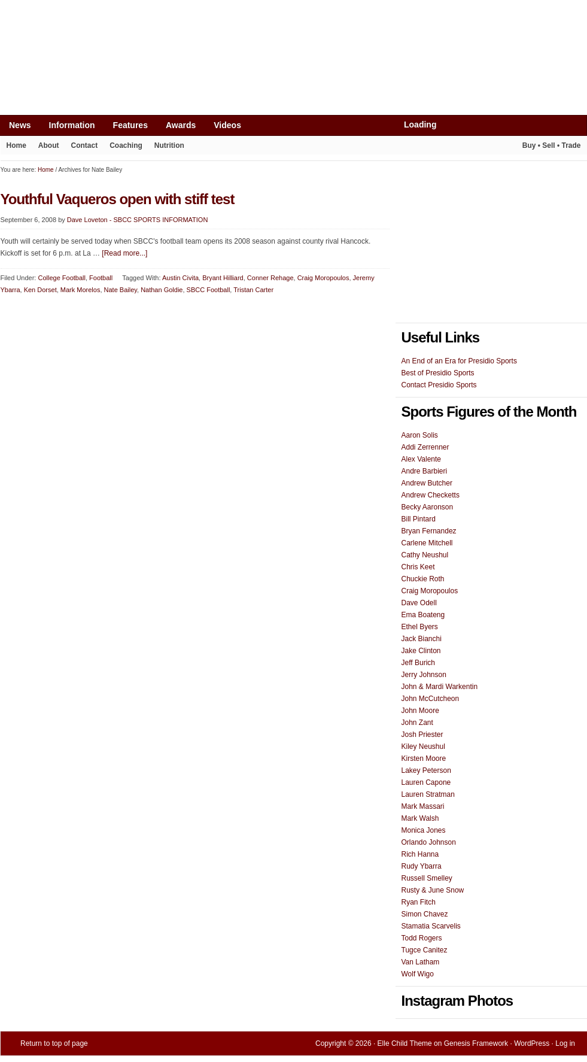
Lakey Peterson (426, 770)
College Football (62, 277)
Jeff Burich (418, 663)
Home (16, 145)
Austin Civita (180, 277)
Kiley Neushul (423, 746)
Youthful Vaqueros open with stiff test (118, 199)
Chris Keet (418, 567)
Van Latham (421, 962)
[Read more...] (124, 253)
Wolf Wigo (418, 974)
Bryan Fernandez (429, 531)
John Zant (417, 722)
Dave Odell (419, 603)
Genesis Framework (476, 1043)
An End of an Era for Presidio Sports (459, 361)
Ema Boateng (423, 615)
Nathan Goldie (162, 289)
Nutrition (169, 145)
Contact (84, 145)
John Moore (420, 710)
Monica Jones (424, 830)
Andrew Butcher (427, 483)
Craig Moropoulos (323, 277)
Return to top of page (54, 1043)
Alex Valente (422, 459)
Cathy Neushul (425, 555)
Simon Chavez (425, 914)
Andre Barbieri (425, 471)
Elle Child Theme (405, 1043)
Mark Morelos (80, 289)
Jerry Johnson (424, 674)
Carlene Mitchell (427, 543)
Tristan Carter (253, 289)
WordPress (531, 1043)
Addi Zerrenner (425, 447)
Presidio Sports (294, 85)
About (45, 147)
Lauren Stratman (428, 794)
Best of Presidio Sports (438, 373)
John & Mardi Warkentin (440, 686)
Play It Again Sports (496, 147)
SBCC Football (208, 289)
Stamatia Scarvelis (431, 926)
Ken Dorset (40, 289)
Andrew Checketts (431, 495)
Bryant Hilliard (222, 277)
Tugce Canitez (425, 950)
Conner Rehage (270, 277)
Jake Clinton (421, 651)
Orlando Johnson (429, 842)
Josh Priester (422, 734)
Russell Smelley (427, 878)
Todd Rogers (422, 938)
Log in (565, 1043)
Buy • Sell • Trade (551, 145)
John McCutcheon (431, 698)
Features (126, 127)
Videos (227, 125)
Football (100, 277)
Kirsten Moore (424, 758)
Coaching (126, 145)
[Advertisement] (218, 28)
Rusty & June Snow (433, 890)
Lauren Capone (426, 782)
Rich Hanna (420, 854)
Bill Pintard (419, 519)
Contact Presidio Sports (439, 385)
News (15, 127)
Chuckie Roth (423, 579)
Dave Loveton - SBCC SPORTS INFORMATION (137, 219)
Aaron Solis (420, 435)
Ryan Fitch (419, 902)
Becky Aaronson (428, 507)
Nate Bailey (120, 289)
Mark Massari (423, 806)
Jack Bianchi (422, 639)
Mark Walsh (420, 818)
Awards (176, 127)
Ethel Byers (420, 627)
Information (67, 127)
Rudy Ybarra (422, 866)
